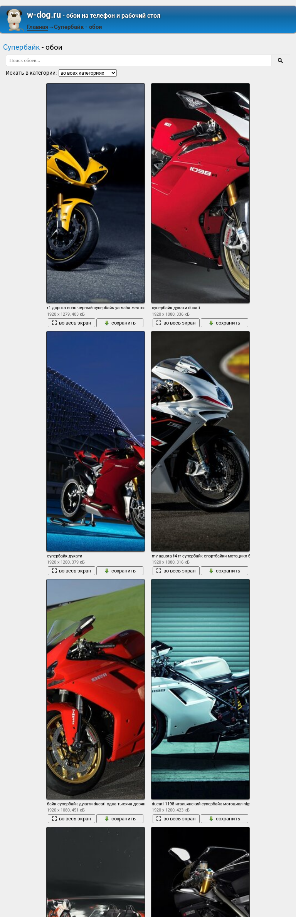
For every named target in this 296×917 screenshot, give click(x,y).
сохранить (120, 323)
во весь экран (71, 323)
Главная (37, 26)
